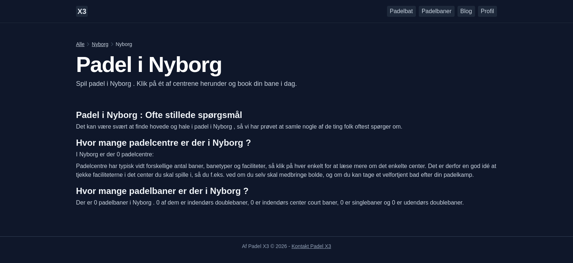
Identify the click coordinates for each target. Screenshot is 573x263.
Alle (80, 44)
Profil (487, 11)
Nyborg (100, 44)
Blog (466, 11)
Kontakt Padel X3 (311, 246)
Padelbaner (437, 11)
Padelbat (401, 11)
